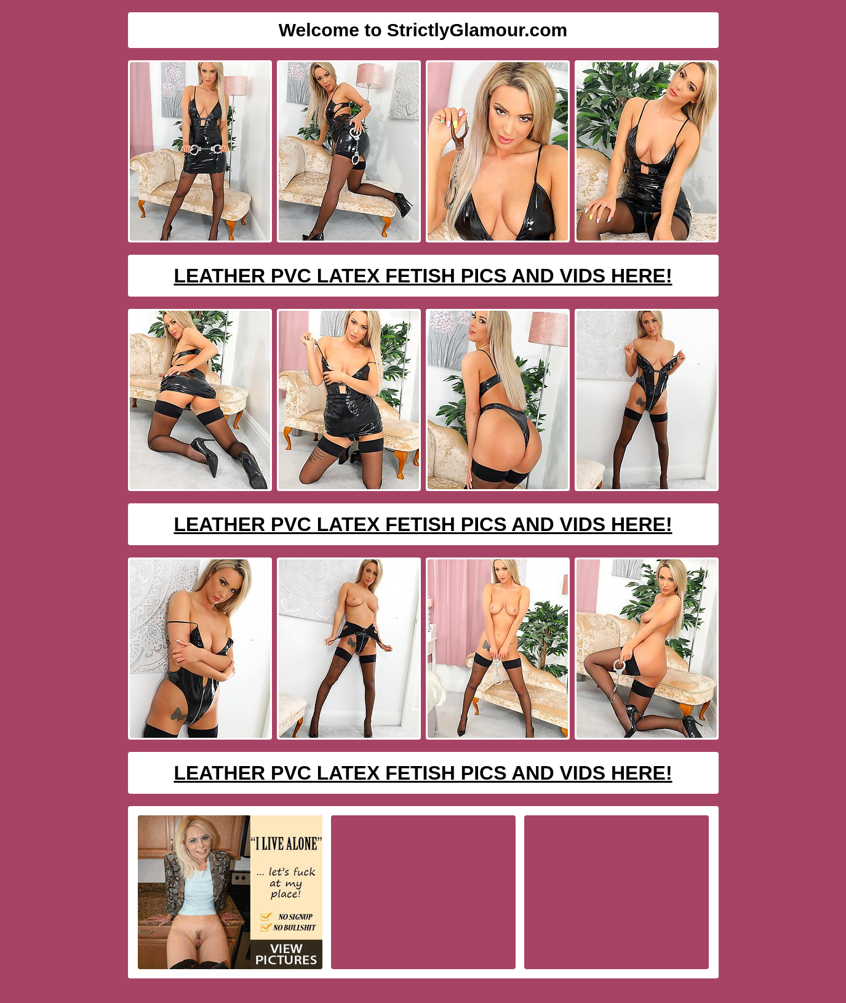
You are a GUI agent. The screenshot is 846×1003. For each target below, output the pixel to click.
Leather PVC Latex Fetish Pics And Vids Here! (423, 276)
